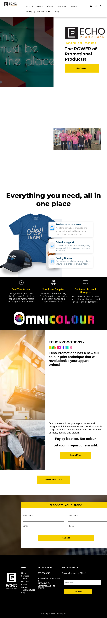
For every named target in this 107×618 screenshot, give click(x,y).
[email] (96, 6)
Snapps (62, 613)
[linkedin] (90, 6)
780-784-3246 (44, 573)
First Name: (28, 515)
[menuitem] (28, 6)
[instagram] (101, 6)
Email (25, 526)
